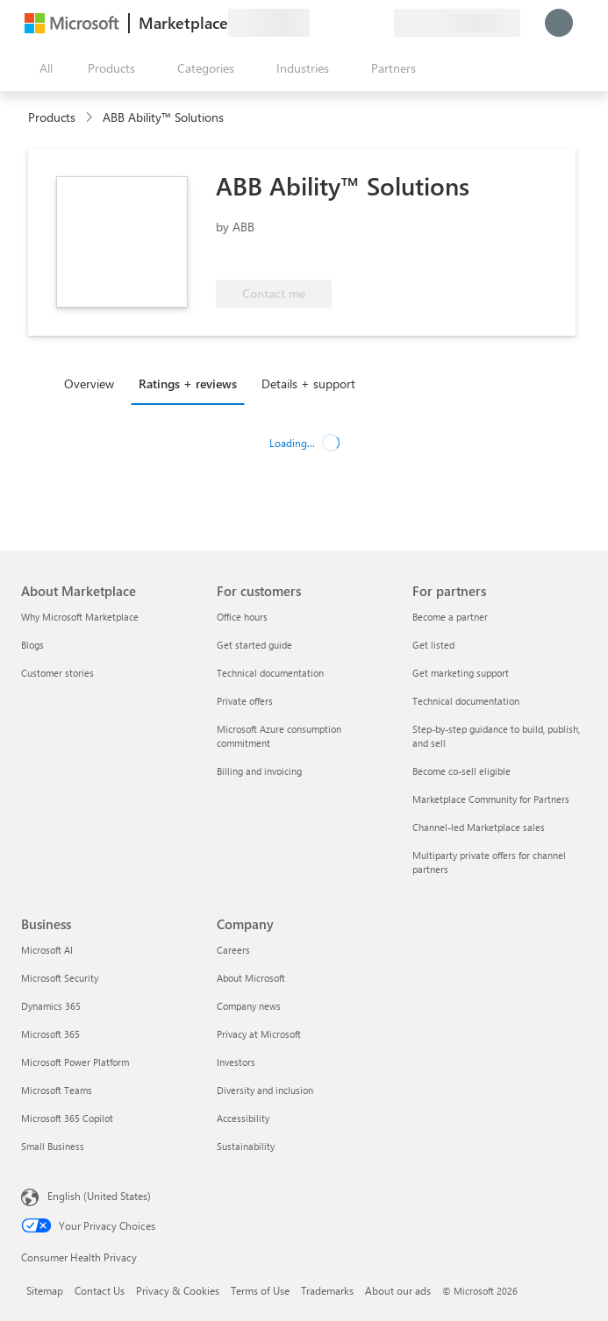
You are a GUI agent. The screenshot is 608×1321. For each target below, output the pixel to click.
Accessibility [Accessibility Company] (243, 1118)
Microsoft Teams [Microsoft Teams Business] (56, 1090)
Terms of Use (260, 1290)
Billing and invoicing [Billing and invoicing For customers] (259, 771)
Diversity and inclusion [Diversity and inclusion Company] (265, 1090)
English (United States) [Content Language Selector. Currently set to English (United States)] (99, 1196)
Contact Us (100, 1290)
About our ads (398, 1290)
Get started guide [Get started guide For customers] (254, 644)
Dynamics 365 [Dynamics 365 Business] (51, 1005)
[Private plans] (380, 23)
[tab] (93, 383)
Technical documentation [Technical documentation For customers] (270, 672)
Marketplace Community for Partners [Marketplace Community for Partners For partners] (490, 799)
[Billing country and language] (457, 23)
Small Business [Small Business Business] (52, 1146)
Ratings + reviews (188, 383)
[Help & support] (338, 23)
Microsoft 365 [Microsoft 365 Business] (50, 1033)
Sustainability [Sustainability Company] (246, 1146)
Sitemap (44, 1290)
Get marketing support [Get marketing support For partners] (460, 672)
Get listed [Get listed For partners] (433, 644)
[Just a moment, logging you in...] (558, 23)
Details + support (308, 383)
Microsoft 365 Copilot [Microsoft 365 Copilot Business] (67, 1118)
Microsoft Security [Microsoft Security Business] (59, 977)
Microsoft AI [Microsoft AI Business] (47, 949)
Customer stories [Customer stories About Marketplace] (57, 672)
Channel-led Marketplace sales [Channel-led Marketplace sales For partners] (478, 827)
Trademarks (327, 1290)
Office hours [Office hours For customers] (242, 616)
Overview (89, 383)
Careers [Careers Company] (233, 949)
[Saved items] (359, 23)
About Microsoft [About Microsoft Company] (251, 977)
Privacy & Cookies (177, 1290)
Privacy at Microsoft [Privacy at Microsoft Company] (259, 1033)
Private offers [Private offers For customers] (245, 700)
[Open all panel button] (42, 68)
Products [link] (51, 117)
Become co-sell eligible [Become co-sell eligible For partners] (461, 771)
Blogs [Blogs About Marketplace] (32, 644)
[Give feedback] (317, 23)
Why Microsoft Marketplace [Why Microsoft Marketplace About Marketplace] (80, 616)
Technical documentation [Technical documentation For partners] (465, 700)
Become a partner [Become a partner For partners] (450, 616)
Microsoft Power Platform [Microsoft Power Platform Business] (75, 1062)
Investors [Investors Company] (236, 1062)
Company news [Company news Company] (249, 1005)
